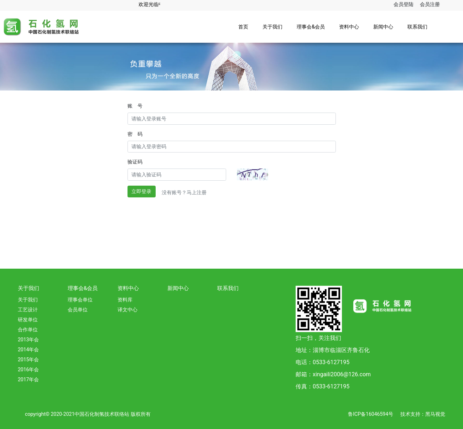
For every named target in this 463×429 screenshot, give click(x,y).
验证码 (135, 162)
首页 (243, 27)
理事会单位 (80, 300)
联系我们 (417, 27)
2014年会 (28, 349)
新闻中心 (383, 27)
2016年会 (28, 369)
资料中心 (349, 27)
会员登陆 (403, 4)
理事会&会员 (311, 27)
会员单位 (78, 309)
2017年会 (28, 379)
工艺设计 (28, 309)
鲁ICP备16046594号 (370, 414)
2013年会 (28, 339)
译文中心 (127, 309)
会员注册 (430, 4)
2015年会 (28, 359)
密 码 (135, 134)
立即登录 (141, 191)
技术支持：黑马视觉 (422, 414)
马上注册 (197, 192)
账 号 (135, 106)
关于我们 (272, 27)
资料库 (125, 300)
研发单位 (28, 319)
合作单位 (28, 329)
